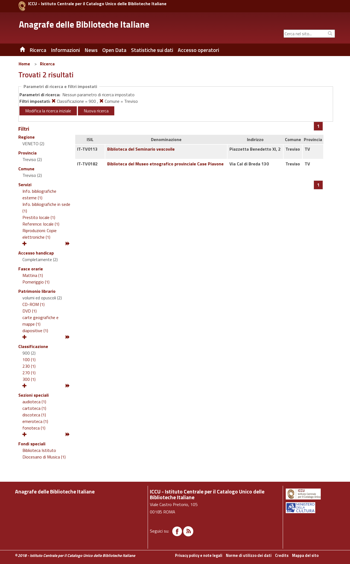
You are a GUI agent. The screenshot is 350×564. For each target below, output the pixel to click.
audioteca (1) (34, 401)
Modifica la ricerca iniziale (48, 110)
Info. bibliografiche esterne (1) (39, 194)
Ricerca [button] (38, 50)
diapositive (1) (35, 330)
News (91, 50)
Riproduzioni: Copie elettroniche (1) (39, 233)
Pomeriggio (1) (35, 282)
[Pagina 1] (318, 126)
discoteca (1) (34, 414)
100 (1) (29, 359)
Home (24, 63)
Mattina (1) (32, 275)
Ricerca (47, 63)
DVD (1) (29, 311)
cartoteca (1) (34, 408)
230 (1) (29, 366)
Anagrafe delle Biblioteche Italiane (84, 24)
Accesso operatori (198, 50)
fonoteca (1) (33, 428)
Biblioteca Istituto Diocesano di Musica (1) (44, 453)
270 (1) (29, 372)
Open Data (114, 50)
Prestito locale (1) (38, 217)
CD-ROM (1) (33, 304)
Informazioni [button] (65, 50)
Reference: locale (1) (40, 224)
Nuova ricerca (96, 110)
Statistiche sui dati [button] (152, 50)
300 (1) (29, 379)
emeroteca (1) (35, 421)
